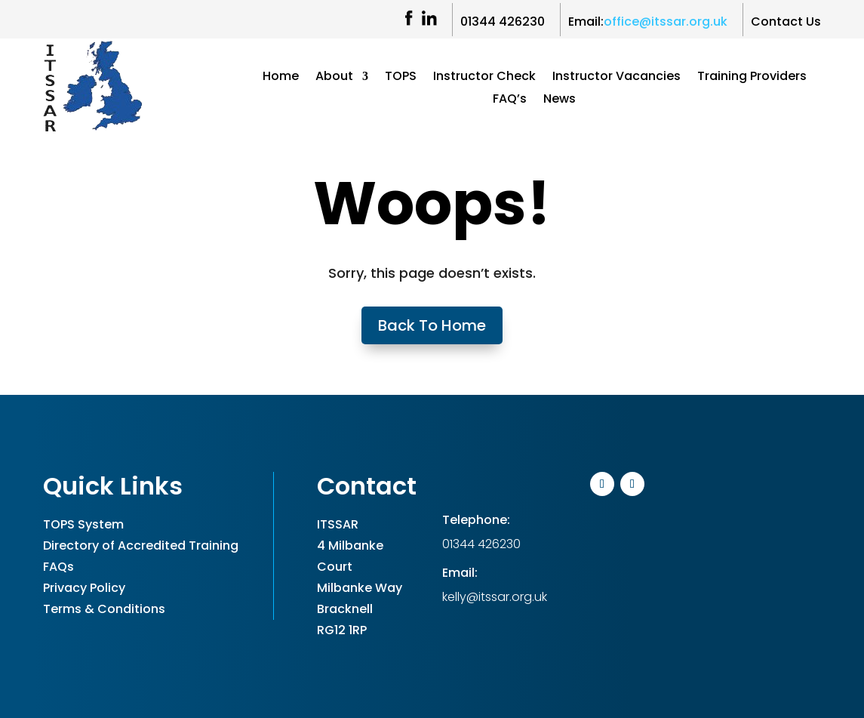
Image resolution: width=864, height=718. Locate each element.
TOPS (401, 78)
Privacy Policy (84, 587)
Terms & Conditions (104, 609)
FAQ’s (510, 100)
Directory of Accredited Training (140, 545)
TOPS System (83, 524)
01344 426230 (502, 21)
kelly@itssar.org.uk (494, 597)
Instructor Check (484, 78)
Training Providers (752, 78)
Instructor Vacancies (616, 78)
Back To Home (432, 325)
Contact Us (786, 21)
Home (281, 78)
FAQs (58, 566)
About (334, 78)
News (559, 100)
